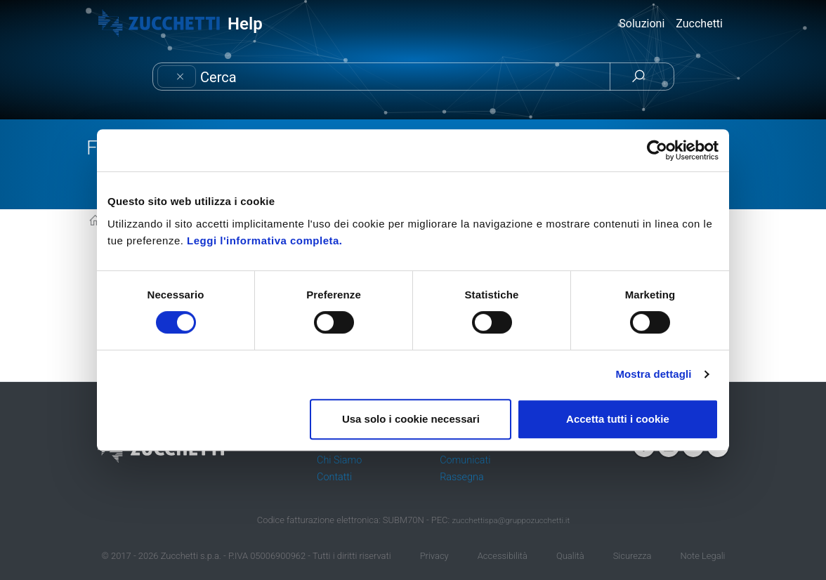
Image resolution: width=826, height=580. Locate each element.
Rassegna (461, 477)
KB (95, 221)
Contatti (334, 477)
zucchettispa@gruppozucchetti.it (511, 520)
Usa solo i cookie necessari (411, 419)
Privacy (434, 556)
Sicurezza (632, 556)
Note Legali (703, 556)
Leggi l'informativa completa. (264, 240)
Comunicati (465, 460)
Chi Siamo (339, 460)
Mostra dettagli (653, 374)
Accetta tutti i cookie (617, 419)
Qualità (570, 556)
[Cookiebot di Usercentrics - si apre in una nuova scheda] (657, 150)
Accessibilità (502, 556)
